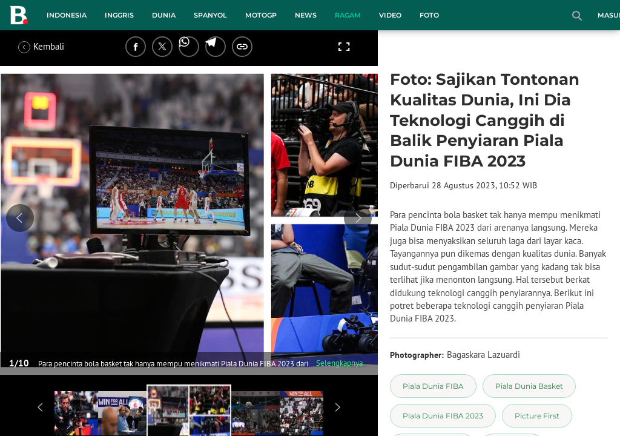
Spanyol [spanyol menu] (210, 15)
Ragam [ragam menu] (348, 15)
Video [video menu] (390, 15)
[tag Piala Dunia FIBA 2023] (443, 416)
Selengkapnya (339, 363)
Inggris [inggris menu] (119, 15)
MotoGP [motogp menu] (261, 15)
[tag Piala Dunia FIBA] (433, 386)
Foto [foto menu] (429, 15)
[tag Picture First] (537, 416)
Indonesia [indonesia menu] (67, 15)
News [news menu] (306, 15)
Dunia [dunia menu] (164, 15)
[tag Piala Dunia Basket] (529, 386)
